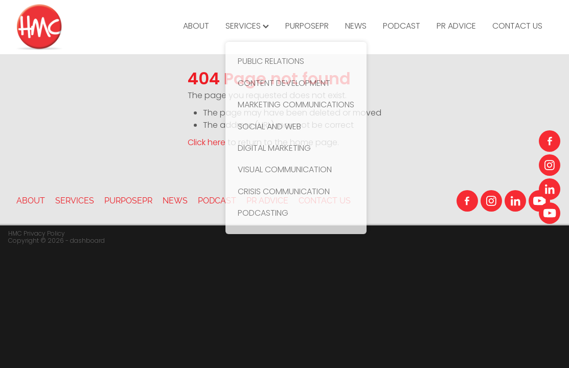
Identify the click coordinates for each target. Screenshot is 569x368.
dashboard (87, 241)
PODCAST (401, 26)
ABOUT (196, 26)
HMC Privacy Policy (36, 234)
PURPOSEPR (307, 26)
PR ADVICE (456, 26)
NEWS (356, 26)
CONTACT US (517, 26)
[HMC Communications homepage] (70, 27)
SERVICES (247, 26)
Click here (206, 143)
